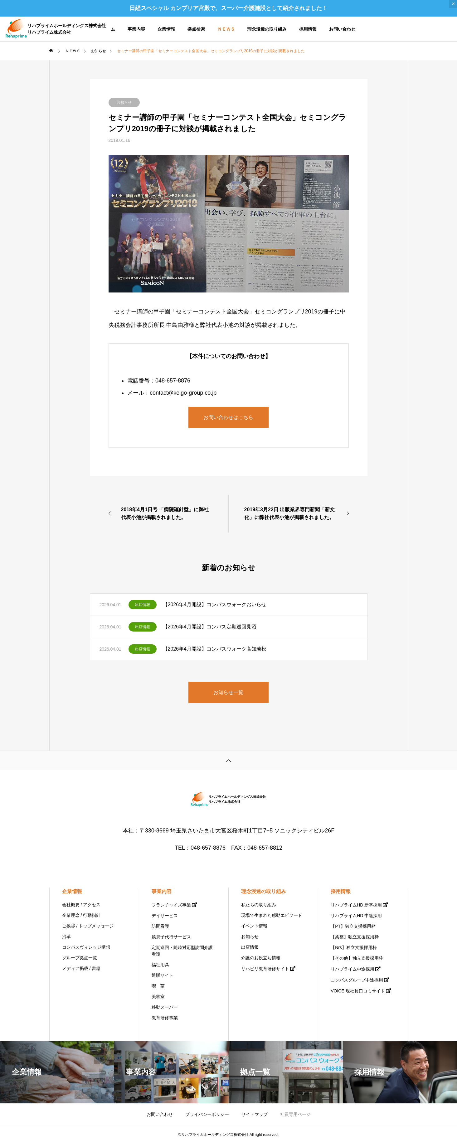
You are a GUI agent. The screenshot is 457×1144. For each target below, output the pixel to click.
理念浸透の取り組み (267, 29)
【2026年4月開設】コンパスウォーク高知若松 (215, 649)
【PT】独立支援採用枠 (353, 926)
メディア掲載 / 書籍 (81, 968)
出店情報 (142, 604)
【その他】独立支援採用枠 (357, 958)
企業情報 (166, 29)
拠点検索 (196, 29)
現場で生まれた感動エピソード (271, 915)
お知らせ (124, 102)
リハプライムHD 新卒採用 (356, 904)
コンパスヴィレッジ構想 (86, 947)
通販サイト (162, 975)
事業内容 (136, 29)
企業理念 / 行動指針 (81, 915)
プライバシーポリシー (207, 1114)
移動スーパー (165, 1007)
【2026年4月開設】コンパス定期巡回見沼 (210, 626)
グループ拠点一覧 (79, 957)
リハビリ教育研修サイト (265, 968)
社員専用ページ (295, 1114)
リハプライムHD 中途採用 (356, 915)
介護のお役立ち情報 (260, 957)
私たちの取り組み (258, 904)
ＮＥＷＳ (226, 29)
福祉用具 (160, 964)
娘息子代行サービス (171, 936)
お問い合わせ (342, 29)
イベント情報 (254, 925)
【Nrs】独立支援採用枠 (354, 947)
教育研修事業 (165, 1017)
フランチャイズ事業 (171, 904)
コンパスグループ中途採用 (357, 979)
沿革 (66, 936)
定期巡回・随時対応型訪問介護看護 (182, 951)
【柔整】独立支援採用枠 (355, 936)
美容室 (158, 996)
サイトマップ (254, 1114)
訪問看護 (160, 926)
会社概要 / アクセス (81, 904)
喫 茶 (158, 985)
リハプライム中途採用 (352, 969)
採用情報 (308, 29)
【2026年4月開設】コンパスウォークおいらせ (215, 604)
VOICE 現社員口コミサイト (358, 990)
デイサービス (165, 915)
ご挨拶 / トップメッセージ (88, 925)
